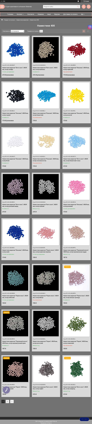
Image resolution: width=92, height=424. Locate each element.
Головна (10, 14)
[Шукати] (78, 6)
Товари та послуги (9, 20)
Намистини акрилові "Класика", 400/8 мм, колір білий (15, 159)
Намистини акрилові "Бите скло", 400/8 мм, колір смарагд (75, 388)
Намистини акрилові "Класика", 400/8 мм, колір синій (15, 251)
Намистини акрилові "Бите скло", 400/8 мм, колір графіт (45, 388)
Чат (84, 419)
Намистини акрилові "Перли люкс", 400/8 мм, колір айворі (45, 296)
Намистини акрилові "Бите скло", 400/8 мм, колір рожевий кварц (14, 205)
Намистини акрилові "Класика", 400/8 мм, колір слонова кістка (46, 159)
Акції (49, 14)
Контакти (31, 14)
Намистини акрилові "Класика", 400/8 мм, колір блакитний (46, 114)
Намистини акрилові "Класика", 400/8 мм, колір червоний (76, 68)
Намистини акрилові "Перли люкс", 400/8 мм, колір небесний (15, 296)
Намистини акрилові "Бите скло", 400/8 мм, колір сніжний (45, 205)
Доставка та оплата (70, 14)
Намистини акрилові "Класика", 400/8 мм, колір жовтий (76, 114)
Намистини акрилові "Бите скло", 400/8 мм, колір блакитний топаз (75, 159)
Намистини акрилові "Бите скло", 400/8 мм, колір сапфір (14, 68)
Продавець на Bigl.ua (46, 423)
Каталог (19, 14)
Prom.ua (55, 421)
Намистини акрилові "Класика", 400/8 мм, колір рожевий (76, 205)
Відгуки (57, 14)
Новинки (41, 14)
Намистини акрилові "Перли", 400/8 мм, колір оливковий (75, 342)
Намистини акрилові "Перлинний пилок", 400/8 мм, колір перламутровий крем (15, 342)
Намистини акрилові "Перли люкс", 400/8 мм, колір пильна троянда (76, 296)
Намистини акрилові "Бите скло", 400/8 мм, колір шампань (45, 68)
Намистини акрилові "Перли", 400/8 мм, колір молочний (45, 342)
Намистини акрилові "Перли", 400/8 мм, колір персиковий (14, 388)
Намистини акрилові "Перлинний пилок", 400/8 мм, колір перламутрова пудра (76, 251)
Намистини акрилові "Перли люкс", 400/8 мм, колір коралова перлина (45, 251)
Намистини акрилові (22, 20)
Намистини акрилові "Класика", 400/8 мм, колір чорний (15, 114)
